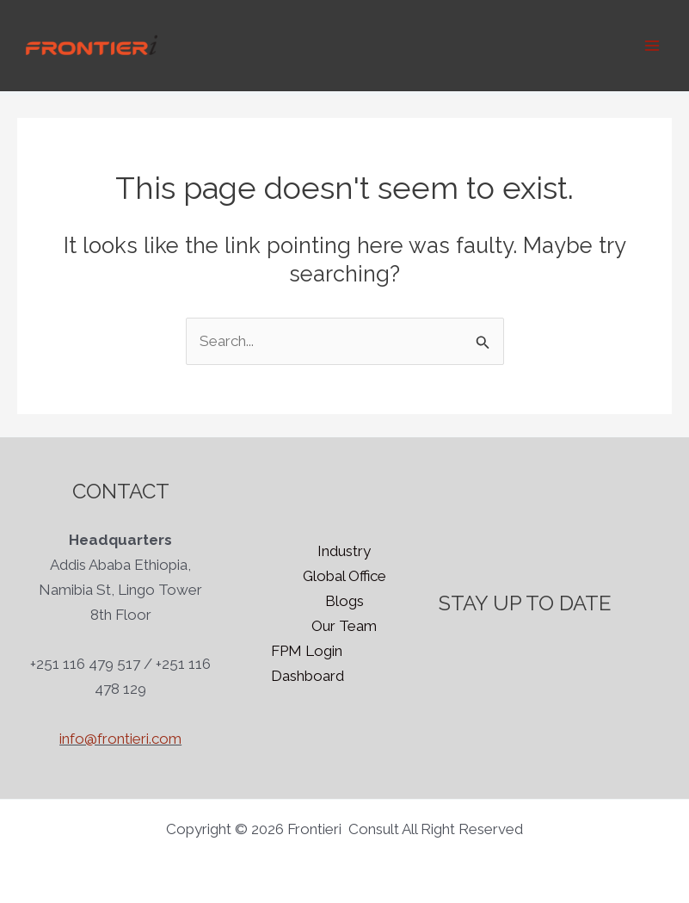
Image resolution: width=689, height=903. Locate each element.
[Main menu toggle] (653, 45)
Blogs (344, 600)
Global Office (344, 575)
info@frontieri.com (120, 738)
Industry (344, 551)
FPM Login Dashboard (307, 663)
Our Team (344, 625)
